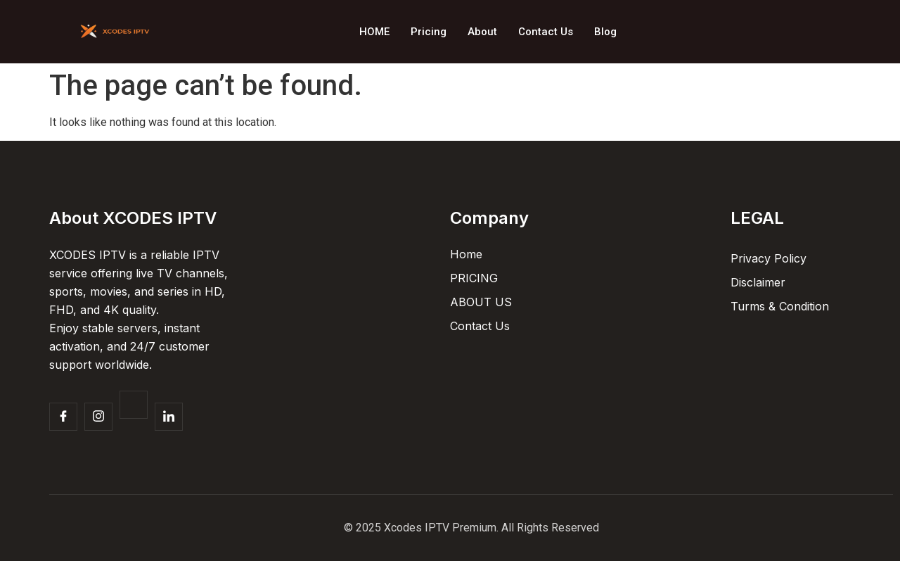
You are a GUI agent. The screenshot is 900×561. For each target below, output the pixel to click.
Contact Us (545, 31)
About (482, 31)
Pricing (428, 31)
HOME (374, 31)
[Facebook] (63, 417)
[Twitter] (134, 405)
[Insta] (98, 417)
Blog (605, 31)
